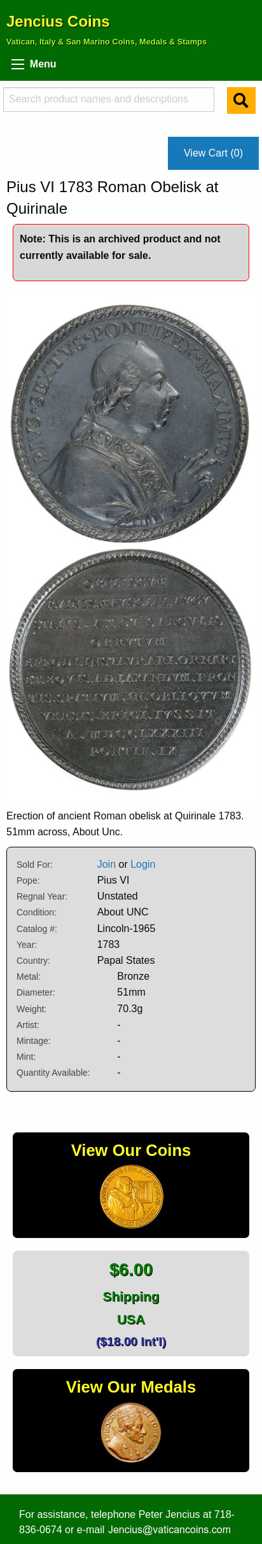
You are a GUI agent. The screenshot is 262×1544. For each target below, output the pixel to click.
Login (142, 864)
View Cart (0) (213, 153)
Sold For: (35, 864)
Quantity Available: (53, 1073)
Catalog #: (37, 929)
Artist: (28, 1025)
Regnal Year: (42, 896)
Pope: (28, 880)
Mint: (26, 1057)
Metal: (29, 976)
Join (106, 864)
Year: (27, 945)
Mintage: (34, 1041)
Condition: (37, 912)
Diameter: (36, 992)
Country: (33, 961)
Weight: (31, 1009)
